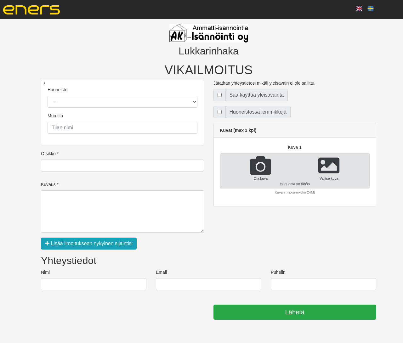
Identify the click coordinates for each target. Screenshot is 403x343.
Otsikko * (50, 153)
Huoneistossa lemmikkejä (258, 112)
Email (161, 272)
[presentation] (89, 312)
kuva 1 (295, 147)
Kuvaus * (50, 184)
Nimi (45, 272)
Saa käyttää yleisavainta (257, 95)
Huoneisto (57, 89)
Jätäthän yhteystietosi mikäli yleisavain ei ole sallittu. (264, 83)
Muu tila (55, 115)
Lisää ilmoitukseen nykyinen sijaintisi (89, 243)
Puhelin (278, 272)
